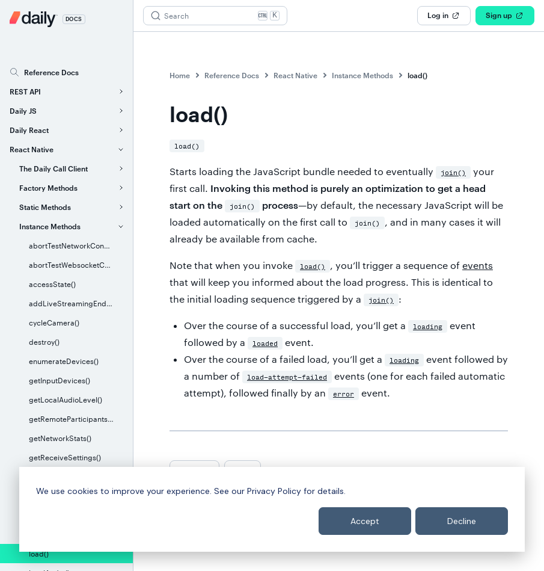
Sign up (505, 15)
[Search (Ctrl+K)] (215, 15)
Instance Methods (362, 75)
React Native (295, 75)
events (477, 265)
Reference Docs (231, 75)
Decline (461, 521)
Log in (443, 15)
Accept (364, 521)
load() (417, 75)
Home (180, 75)
